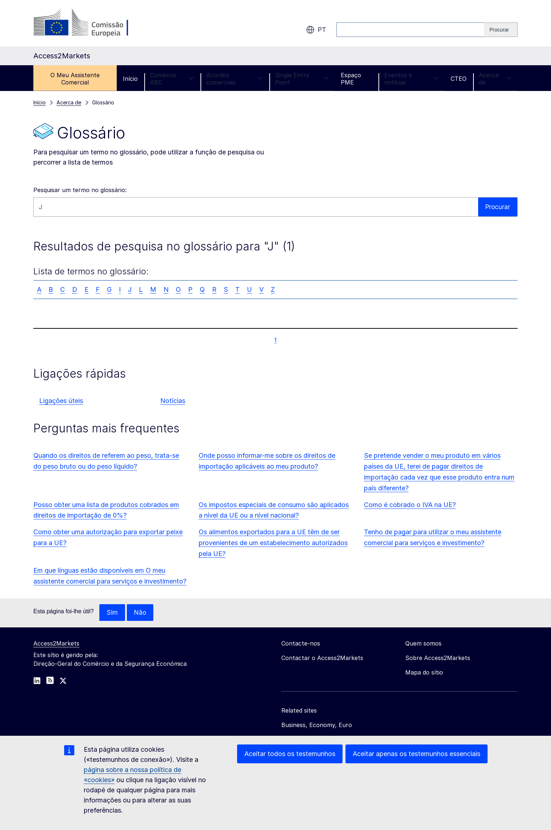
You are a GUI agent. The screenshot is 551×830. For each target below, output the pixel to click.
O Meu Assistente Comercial (75, 78)
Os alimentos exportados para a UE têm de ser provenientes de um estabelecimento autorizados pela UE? (273, 542)
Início (130, 78)
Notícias (172, 400)
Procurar (497, 207)
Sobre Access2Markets (437, 658)
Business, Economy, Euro (316, 725)
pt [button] (316, 29)
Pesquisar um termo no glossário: (80, 190)
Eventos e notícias (411, 78)
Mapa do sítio (424, 672)
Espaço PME (351, 78)
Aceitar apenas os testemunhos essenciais (416, 754)
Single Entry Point (301, 78)
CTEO (459, 78)
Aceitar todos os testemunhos (289, 754)
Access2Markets (56, 643)
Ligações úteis (61, 400)
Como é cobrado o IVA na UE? (410, 505)
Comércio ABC (172, 78)
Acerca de (495, 78)
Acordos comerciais (234, 78)
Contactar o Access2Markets (322, 658)
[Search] (501, 29)
